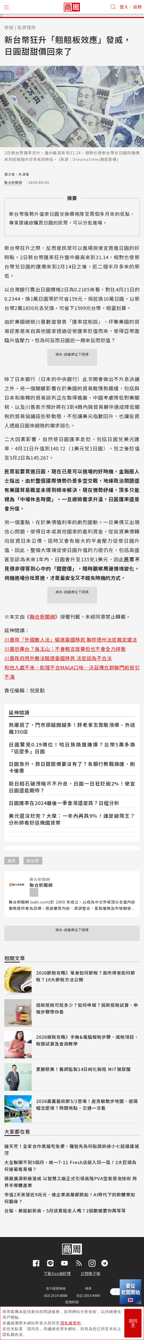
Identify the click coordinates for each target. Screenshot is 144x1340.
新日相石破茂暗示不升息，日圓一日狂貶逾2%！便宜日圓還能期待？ (72, 787)
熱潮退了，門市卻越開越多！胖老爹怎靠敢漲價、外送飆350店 (72, 728)
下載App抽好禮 (57, 1273)
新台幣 (33, 860)
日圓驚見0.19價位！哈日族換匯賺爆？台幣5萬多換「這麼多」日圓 (72, 748)
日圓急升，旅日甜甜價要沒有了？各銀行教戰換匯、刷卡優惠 (72, 767)
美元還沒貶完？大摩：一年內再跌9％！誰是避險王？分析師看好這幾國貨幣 (72, 819)
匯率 (12, 860)
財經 (9, 27)
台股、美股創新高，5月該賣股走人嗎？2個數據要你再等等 (65, 1210)
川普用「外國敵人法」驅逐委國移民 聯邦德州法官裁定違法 (70, 639)
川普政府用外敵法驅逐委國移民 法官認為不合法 (58, 658)
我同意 (133, 1323)
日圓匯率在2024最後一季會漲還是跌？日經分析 (64, 802)
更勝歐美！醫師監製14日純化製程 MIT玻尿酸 (83, 1069)
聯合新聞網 (13, 182)
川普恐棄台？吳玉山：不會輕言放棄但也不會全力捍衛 (65, 648)
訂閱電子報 (90, 1273)
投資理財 (26, 27)
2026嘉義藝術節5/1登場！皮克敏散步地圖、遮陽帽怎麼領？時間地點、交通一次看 (87, 1104)
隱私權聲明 (70, 1323)
